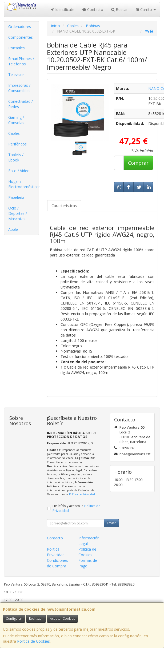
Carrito (146, 9)
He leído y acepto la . (77, 508)
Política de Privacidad (82, 494)
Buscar (119, 9)
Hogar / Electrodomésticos (23, 184)
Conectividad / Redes (20, 104)
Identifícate (62, 9)
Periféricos (17, 144)
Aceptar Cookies (62, 618)
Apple (13, 229)
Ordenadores (19, 26)
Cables (14, 133)
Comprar (138, 163)
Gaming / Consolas (16, 120)
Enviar (111, 523)
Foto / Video (19, 170)
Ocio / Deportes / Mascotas (17, 213)
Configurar (14, 618)
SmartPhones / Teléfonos (21, 61)
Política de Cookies (33, 641)
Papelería (16, 197)
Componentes (20, 37)
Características (64, 205)
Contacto (92, 9)
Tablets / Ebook (15, 157)
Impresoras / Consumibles (19, 88)
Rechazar (36, 618)
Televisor (16, 74)
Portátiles (16, 47)
